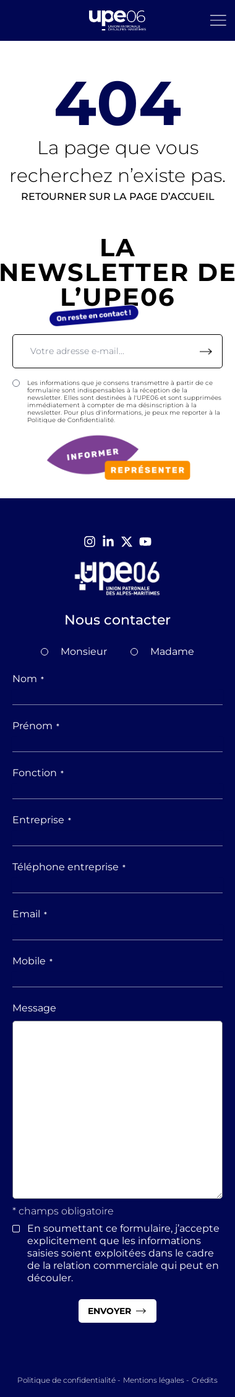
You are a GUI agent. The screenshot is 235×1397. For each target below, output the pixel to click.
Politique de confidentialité (66, 1380)
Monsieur (84, 651)
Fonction (38, 773)
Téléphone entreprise (69, 867)
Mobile (32, 961)
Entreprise (41, 820)
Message (34, 1008)
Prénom (35, 726)
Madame (172, 651)
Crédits (205, 1380)
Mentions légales (153, 1380)
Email (29, 914)
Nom (28, 679)
